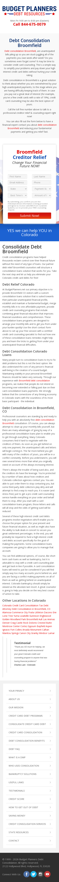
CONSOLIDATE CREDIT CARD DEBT (27, 724)
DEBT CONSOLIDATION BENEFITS (27, 740)
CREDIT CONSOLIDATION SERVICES (27, 823)
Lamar (51, 633)
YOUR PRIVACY (16, 690)
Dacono (48, 612)
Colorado (7, 605)
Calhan (45, 629)
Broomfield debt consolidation (34, 380)
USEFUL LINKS (16, 782)
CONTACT (14, 840)
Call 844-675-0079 (29, 24)
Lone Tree (7, 615)
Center (16, 626)
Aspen (49, 626)
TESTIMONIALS (17, 790)
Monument (36, 629)
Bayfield (41, 626)
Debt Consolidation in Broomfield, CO (31, 608)
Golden (6, 619)
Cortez (23, 626)
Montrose (7, 626)
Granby (34, 633)
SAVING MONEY (17, 815)
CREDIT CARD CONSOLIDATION (25, 732)
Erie (54, 612)
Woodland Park (18, 619)
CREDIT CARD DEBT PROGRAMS (26, 715)
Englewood (45, 615)
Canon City (25, 633)
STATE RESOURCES (19, 832)
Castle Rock (22, 622)
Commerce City (20, 612)
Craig (13, 622)
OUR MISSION (16, 707)
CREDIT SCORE (16, 798)
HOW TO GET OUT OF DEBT (23, 807)
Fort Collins (16, 629)
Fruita (31, 612)
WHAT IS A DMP (17, 757)
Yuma (16, 615)
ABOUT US (14, 699)
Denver (6, 622)
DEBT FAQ (14, 749)
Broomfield (32, 619)
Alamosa (6, 612)
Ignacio (6, 629)
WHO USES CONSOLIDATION (24, 765)
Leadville (24, 615)
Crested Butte (45, 622)
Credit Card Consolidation (25, 605)
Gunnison (34, 615)
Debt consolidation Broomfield (20, 50)
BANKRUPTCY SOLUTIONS (23, 774)
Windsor (43, 633)
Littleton (39, 612)
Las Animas (49, 619)
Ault (40, 619)
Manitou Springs (10, 633)
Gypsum (32, 626)
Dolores (33, 622)
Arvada (26, 629)
